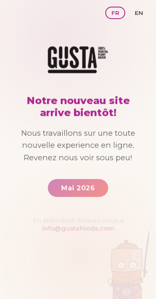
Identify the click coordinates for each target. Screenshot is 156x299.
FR (115, 13)
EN (139, 13)
